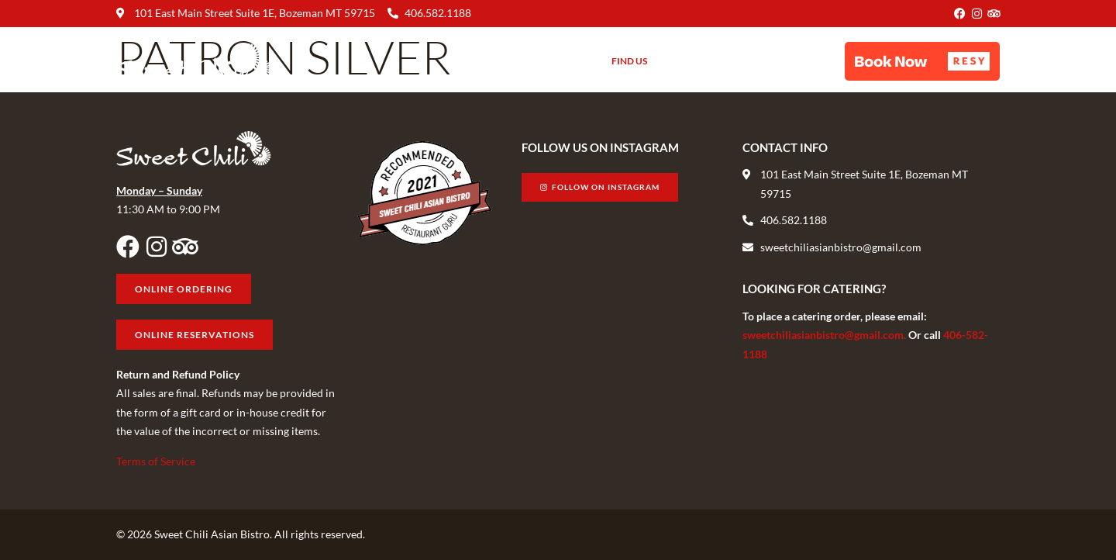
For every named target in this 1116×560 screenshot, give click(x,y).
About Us (559, 61)
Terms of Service (155, 461)
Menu (494, 61)
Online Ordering (790, 61)
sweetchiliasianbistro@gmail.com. (825, 334)
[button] (922, 61)
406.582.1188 (438, 12)
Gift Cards (697, 61)
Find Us (629, 61)
